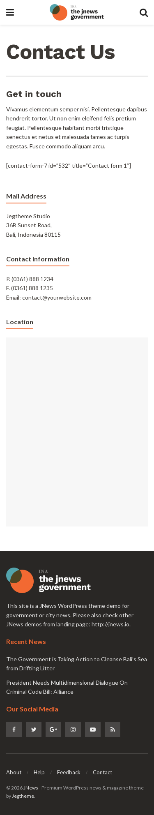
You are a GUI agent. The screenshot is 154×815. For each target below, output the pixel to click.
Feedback (68, 772)
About (13, 772)
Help (39, 772)
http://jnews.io (110, 624)
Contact (102, 772)
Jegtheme (23, 796)
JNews (30, 788)
